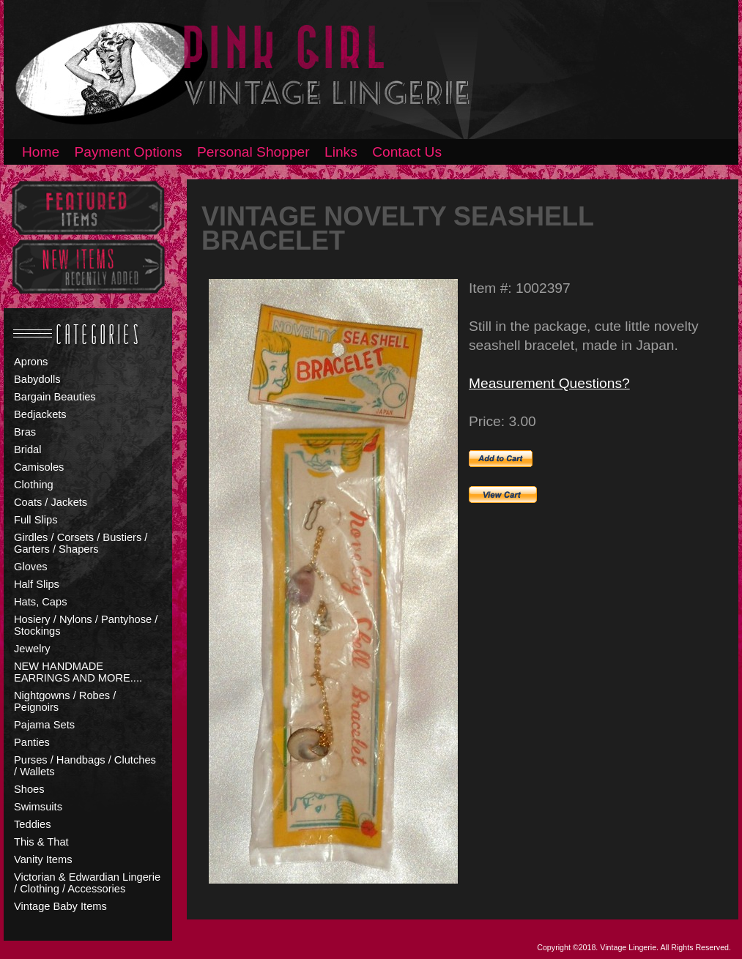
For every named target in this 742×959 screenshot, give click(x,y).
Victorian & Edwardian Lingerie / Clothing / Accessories (87, 883)
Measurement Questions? (549, 383)
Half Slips (36, 584)
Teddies (32, 824)
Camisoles (39, 467)
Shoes (29, 789)
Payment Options (128, 152)
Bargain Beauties (55, 397)
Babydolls (37, 379)
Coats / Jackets (50, 502)
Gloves (31, 566)
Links (340, 152)
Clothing (33, 484)
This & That (41, 842)
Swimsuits (38, 807)
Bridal (27, 449)
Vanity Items (43, 859)
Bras (25, 432)
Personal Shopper (253, 152)
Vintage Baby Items (60, 906)
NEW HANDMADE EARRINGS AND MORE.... (78, 672)
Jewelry (32, 648)
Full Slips (35, 520)
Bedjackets (40, 414)
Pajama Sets (44, 725)
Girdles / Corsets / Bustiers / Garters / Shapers (80, 543)
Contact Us (407, 152)
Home (40, 152)
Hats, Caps (40, 602)
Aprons (31, 361)
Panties (32, 742)
